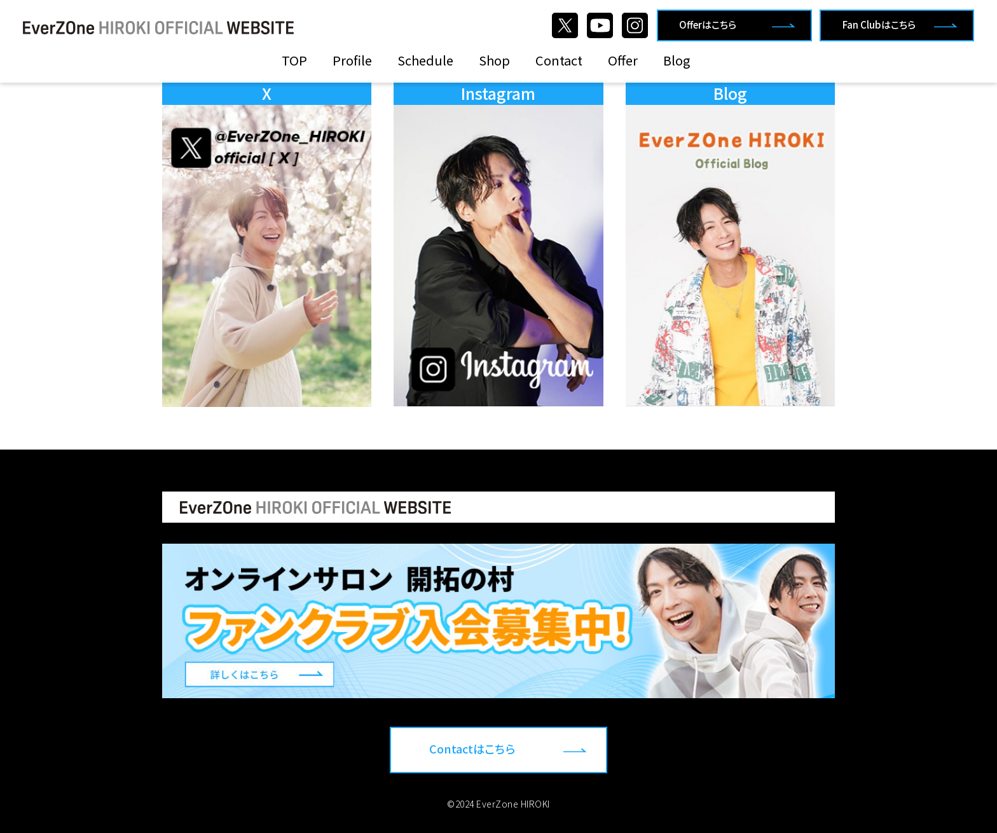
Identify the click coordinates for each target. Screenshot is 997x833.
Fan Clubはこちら (879, 24)
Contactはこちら (472, 748)
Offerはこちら (707, 24)
